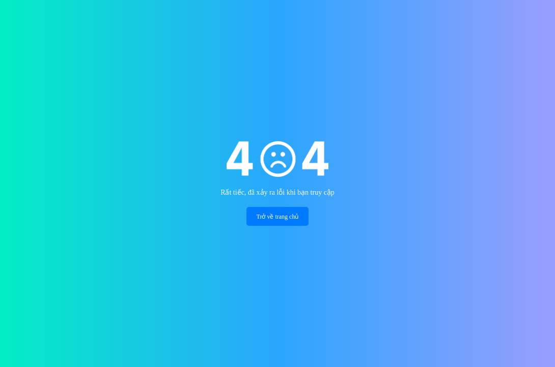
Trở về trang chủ (278, 216)
